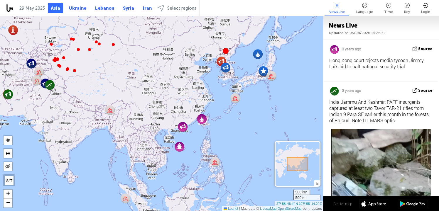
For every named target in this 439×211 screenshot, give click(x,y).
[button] (67, 69)
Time (388, 8)
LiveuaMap (268, 208)
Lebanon (104, 8)
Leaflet (231, 208)
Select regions (177, 8)
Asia (55, 8)
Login (425, 8)
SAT (9, 180)
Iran (147, 8)
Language (364, 8)
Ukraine (77, 8)
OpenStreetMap (290, 208)
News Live (337, 8)
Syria (128, 8)
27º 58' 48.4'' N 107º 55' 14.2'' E (299, 203)
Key (407, 8)
